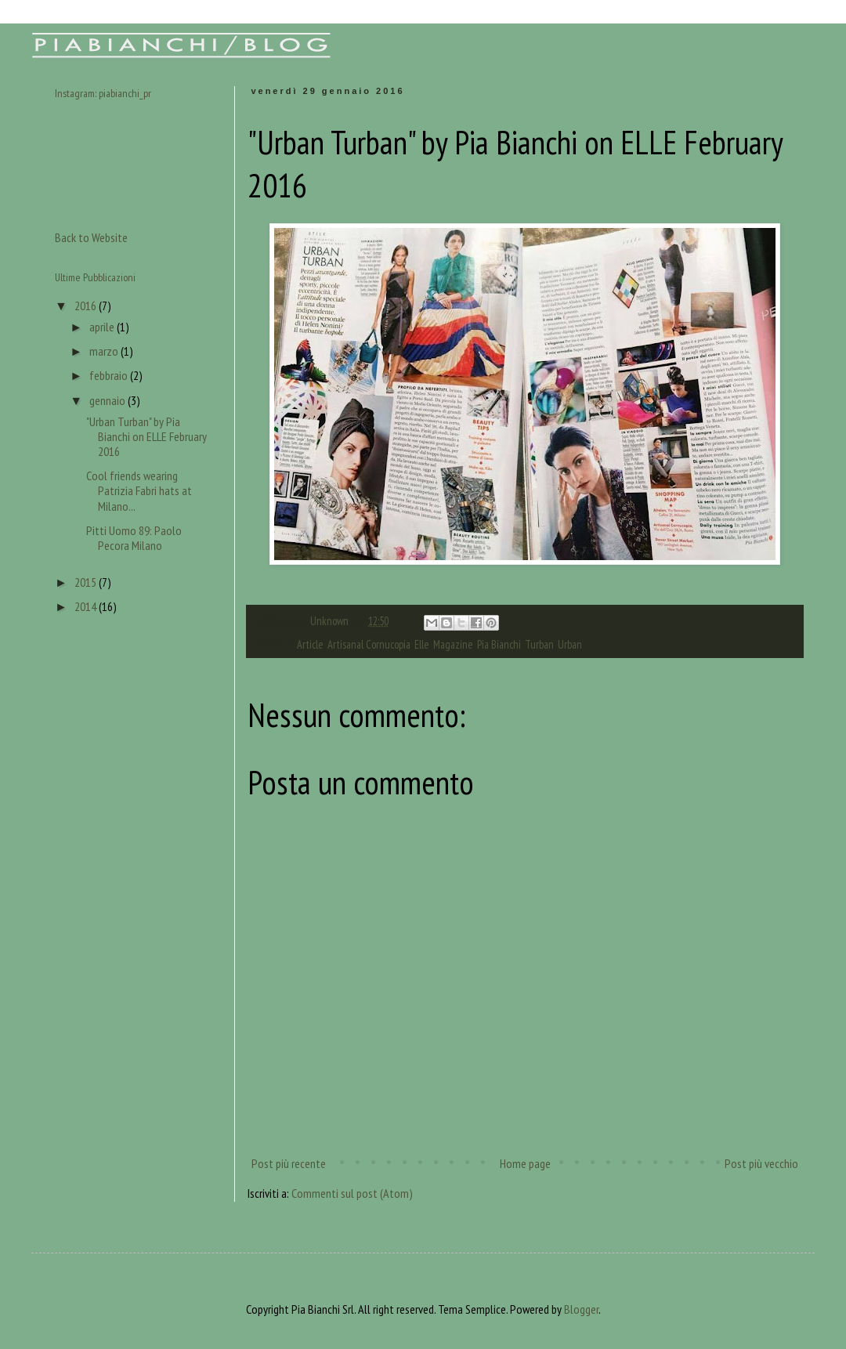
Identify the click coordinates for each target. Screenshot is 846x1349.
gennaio (108, 400)
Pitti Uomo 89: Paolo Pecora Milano (134, 538)
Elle (421, 644)
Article (310, 644)
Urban (570, 644)
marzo (105, 351)
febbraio (109, 375)
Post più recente (288, 1163)
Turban (539, 644)
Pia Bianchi (499, 644)
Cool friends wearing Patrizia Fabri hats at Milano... (139, 490)
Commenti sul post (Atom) (352, 1193)
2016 (86, 305)
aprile (103, 327)
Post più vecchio (761, 1163)
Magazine (453, 644)
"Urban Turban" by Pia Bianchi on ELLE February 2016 (146, 436)
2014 (86, 606)
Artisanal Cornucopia (368, 644)
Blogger (581, 1309)
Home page (525, 1163)
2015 (86, 582)
